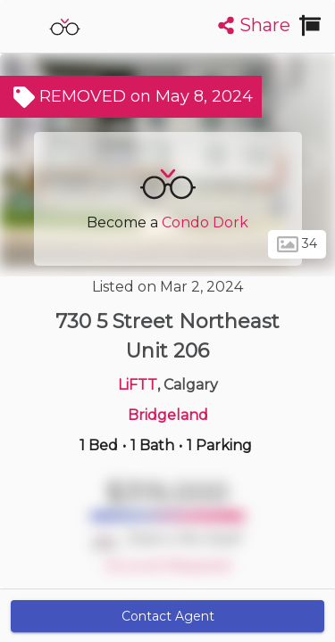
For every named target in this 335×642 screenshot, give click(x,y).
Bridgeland (168, 415)
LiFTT (137, 384)
